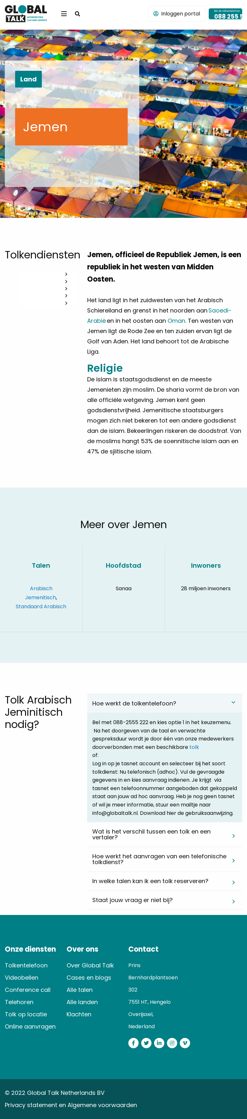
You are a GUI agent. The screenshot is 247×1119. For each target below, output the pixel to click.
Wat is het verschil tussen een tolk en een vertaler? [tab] (151, 834)
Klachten (79, 1014)
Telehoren (19, 1002)
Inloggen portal (176, 13)
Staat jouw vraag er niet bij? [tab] (132, 900)
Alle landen (82, 1002)
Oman (176, 321)
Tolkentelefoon (26, 965)
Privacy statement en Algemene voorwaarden (71, 1105)
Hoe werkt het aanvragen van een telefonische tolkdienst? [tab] (159, 859)
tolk (194, 747)
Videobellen (21, 978)
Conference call (27, 990)
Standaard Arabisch (41, 606)
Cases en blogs (89, 978)
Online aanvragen (30, 1026)
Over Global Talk (90, 965)
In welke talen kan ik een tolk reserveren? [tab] (150, 881)
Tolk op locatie (26, 1014)
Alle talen (80, 990)
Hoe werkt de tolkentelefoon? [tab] (134, 703)
